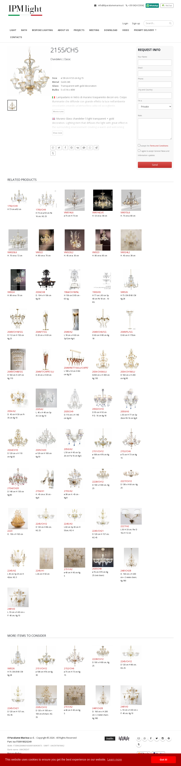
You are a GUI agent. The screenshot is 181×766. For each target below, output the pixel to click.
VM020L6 (12, 252)
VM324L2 (125, 252)
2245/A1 (40, 570)
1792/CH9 (12, 205)
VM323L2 (68, 252)
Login (125, 23)
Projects (79, 30)
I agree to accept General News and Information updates (153, 153)
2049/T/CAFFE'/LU (45, 371)
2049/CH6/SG (99, 331)
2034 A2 (11, 411)
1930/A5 (96, 292)
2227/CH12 (126, 481)
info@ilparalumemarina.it (111, 5)
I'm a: (140, 100)
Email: (140, 68)
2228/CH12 (98, 481)
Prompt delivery (144, 30)
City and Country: (145, 89)
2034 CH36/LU (99, 371)
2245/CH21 (98, 530)
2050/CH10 (98, 409)
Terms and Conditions (159, 145)
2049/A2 (68, 331)
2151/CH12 (98, 451)
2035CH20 (41, 450)
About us (63, 30)
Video (125, 30)
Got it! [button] (163, 759)
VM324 (10, 292)
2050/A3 (125, 411)
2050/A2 (68, 449)
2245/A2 (11, 570)
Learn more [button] (114, 759)
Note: (140, 115)
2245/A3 (68, 523)
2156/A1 (40, 491)
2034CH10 (12, 450)
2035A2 (39, 409)
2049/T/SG (41, 331)
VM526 (124, 292)
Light (13, 30)
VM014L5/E (98, 212)
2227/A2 (125, 526)
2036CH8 (40, 292)
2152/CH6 (126, 451)
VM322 (39, 252)
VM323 (95, 252)
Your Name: (142, 57)
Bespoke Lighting (42, 30)
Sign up (136, 23)
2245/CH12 (41, 523)
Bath (24, 30)
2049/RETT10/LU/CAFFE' (76, 367)
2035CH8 (96, 568)
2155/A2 (68, 491)
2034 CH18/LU (128, 371)
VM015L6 (125, 212)
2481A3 (11, 608)
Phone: (141, 78)
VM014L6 (68, 212)
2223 (9, 530)
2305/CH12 (41, 707)
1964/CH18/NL (71, 292)
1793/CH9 (41, 209)
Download (110, 30)
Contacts (16, 37)
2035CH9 (68, 411)
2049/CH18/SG (15, 331)
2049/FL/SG (127, 331)
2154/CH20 (13, 488)
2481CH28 (126, 570)
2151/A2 (68, 569)
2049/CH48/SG (15, 371)
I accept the (153, 145)
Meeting (94, 30)
